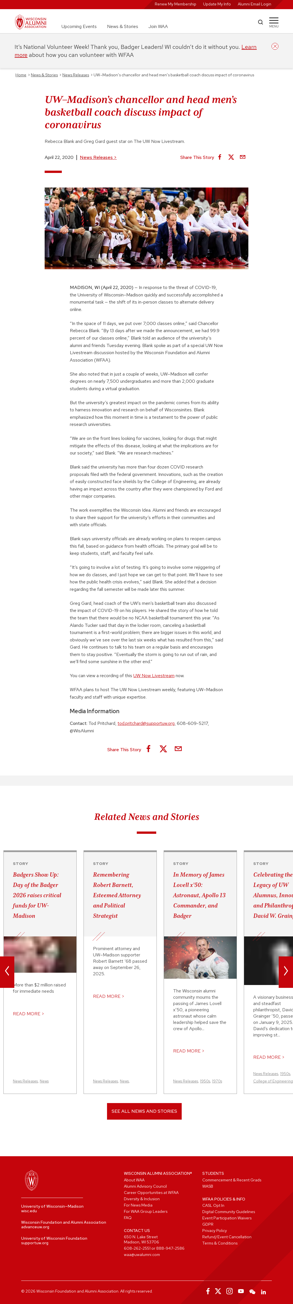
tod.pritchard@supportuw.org (146, 723)
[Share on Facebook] (219, 157)
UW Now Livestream (154, 676)
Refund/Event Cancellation (227, 1236)
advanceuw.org (35, 1226)
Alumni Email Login (254, 4)
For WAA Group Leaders (145, 1211)
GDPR (207, 1224)
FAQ (128, 1217)
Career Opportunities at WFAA (151, 1192)
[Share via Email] (242, 157)
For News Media (138, 1205)
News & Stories (122, 26)
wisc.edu (29, 1210)
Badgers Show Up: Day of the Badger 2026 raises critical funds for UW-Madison (37, 895)
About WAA (134, 1180)
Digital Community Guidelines (228, 1211)
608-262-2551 (137, 1248)
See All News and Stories (144, 1111)
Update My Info (217, 4)
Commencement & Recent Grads (231, 1180)
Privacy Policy (214, 1230)
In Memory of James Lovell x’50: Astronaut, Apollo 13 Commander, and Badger (199, 895)
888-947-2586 (170, 1248)
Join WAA (158, 26)
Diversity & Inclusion (142, 1198)
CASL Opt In (213, 1205)
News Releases (98, 157)
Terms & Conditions (219, 1243)
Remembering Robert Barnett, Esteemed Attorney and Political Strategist (117, 895)
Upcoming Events (79, 26)
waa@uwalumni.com (142, 1254)
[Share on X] (231, 157)
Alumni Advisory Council (145, 1186)
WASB (207, 1186)
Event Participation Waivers (227, 1218)
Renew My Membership (175, 4)
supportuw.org (34, 1242)
